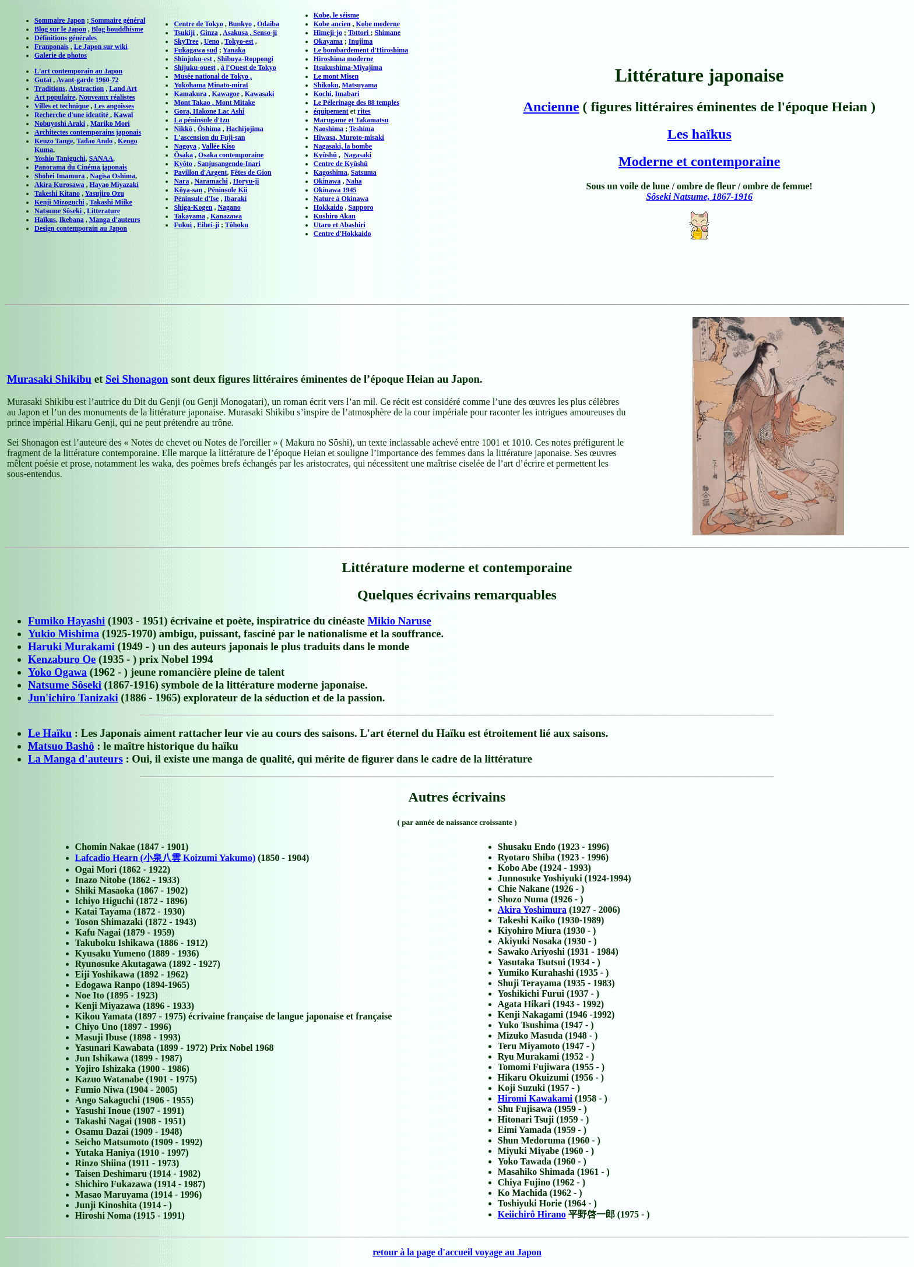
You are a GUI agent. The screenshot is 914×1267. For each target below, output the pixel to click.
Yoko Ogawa (57, 672)
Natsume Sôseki (64, 685)
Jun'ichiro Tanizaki (73, 697)
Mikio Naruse (399, 621)
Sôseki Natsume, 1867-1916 (699, 197)
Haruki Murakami (71, 646)
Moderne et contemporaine (699, 161)
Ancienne (551, 106)
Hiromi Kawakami (535, 1098)
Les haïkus (699, 134)
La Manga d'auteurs (75, 759)
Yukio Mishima (63, 633)
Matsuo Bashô (61, 746)
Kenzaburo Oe (62, 659)
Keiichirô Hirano (532, 1214)
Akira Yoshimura (532, 910)
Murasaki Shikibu (49, 379)
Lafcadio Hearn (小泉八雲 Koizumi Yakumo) (165, 858)
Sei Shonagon (137, 379)
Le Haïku (50, 733)
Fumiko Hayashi (66, 621)
